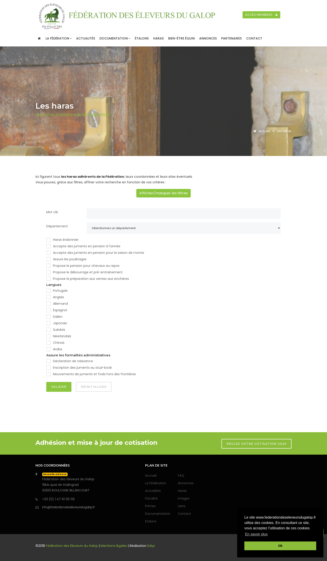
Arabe (57, 349)
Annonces (208, 38)
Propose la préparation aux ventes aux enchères (91, 278)
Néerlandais (62, 336)
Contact (254, 38)
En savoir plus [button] (256, 534)
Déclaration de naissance (73, 361)
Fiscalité (151, 498)
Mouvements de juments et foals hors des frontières (94, 374)
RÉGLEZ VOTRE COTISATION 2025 (256, 443)
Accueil (261, 131)
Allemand (60, 303)
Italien (57, 316)
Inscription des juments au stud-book (82, 367)
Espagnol (60, 310)
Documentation (114, 38)
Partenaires (231, 38)
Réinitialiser (94, 386)
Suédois (59, 329)
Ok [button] (280, 546)
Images (184, 498)
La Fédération (59, 38)
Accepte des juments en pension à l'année (86, 246)
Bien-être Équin (181, 38)
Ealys (151, 545)
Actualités (85, 38)
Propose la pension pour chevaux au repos (86, 265)
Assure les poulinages (69, 259)
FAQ (181, 475)
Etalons (150, 521)
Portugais (60, 290)
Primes (150, 506)
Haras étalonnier (66, 239)
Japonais (60, 323)
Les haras (284, 131)
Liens (182, 506)
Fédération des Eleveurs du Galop (72, 545)
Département (57, 226)
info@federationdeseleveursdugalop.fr (68, 507)
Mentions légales (114, 545)
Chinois (58, 342)
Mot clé (52, 212)
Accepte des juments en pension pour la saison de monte (98, 252)
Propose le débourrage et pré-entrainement (88, 272)
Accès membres (261, 14)
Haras (158, 38)
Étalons (142, 38)
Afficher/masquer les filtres (163, 193)
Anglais (58, 297)
